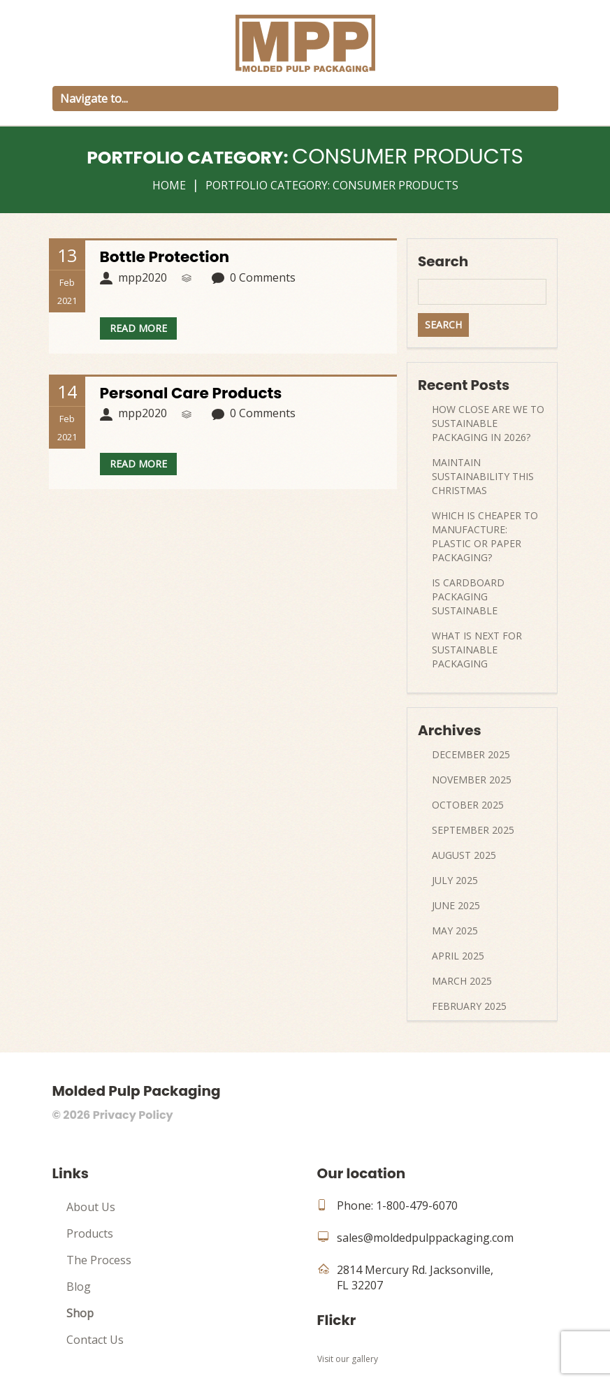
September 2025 (473, 830)
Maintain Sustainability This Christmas (483, 476)
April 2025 (458, 955)
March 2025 (462, 980)
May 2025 (455, 930)
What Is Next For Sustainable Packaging (477, 649)
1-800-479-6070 (417, 1205)
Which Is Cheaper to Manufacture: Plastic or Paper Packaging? (485, 536)
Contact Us (95, 1339)
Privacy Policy (133, 1115)
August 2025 (464, 855)
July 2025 (455, 880)
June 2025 (456, 905)
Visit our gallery (347, 1359)
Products (89, 1233)
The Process (98, 1260)
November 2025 (471, 779)
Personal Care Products (192, 393)
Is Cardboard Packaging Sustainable (468, 596)
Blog (78, 1286)
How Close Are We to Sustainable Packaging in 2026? (488, 423)
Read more (138, 328)
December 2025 (471, 754)
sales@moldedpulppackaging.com (425, 1237)
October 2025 (468, 804)
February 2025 (469, 1006)
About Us (90, 1207)
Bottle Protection (165, 257)
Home (169, 185)
